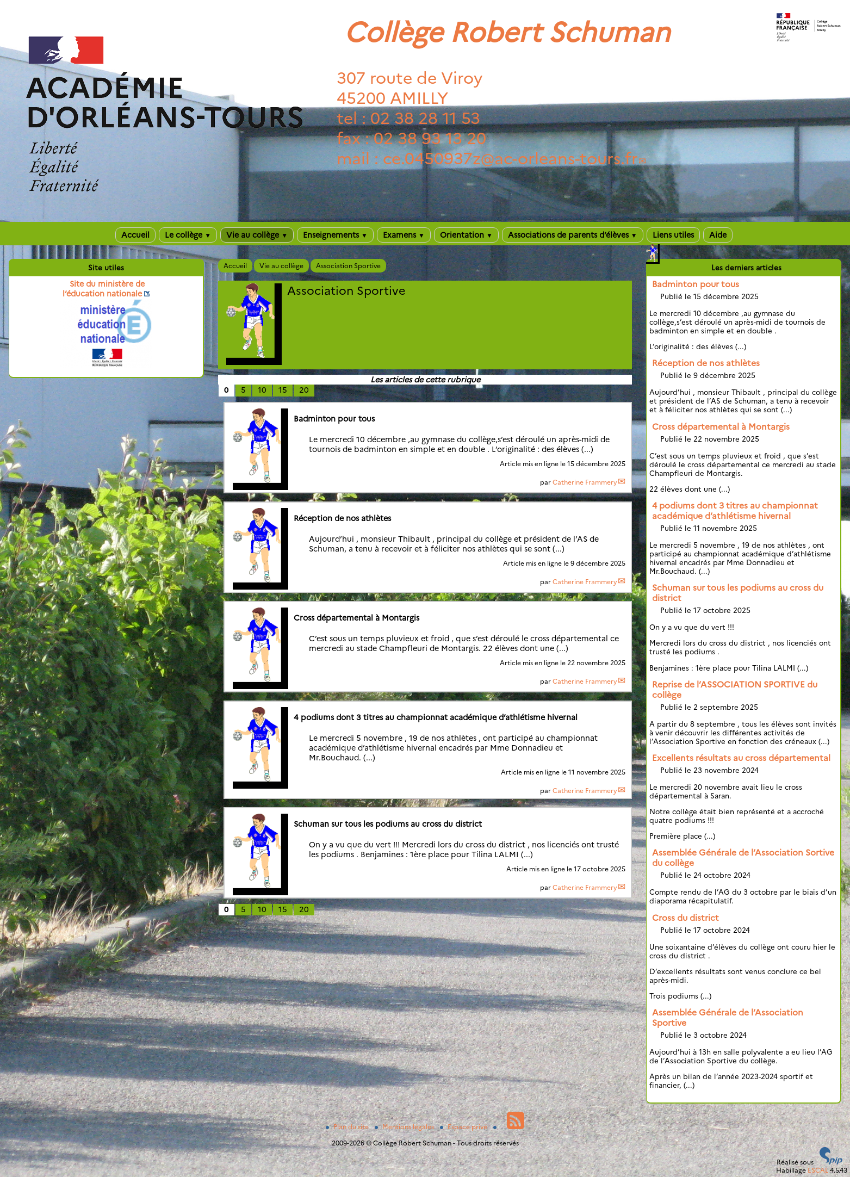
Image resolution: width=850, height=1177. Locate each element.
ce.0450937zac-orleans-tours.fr (510, 158)
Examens (404, 235)
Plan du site (348, 1127)
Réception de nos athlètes (706, 363)
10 (262, 390)
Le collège (188, 235)
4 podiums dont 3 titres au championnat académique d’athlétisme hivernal (735, 510)
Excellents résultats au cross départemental (741, 758)
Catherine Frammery (585, 482)
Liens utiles (673, 235)
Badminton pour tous (695, 284)
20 (304, 390)
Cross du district (685, 918)
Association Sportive (348, 266)
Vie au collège (257, 235)
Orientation (466, 235)
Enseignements (335, 235)
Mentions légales (405, 1127)
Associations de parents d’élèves (572, 235)
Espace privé (464, 1127)
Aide (718, 235)
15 (282, 390)
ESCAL (818, 1170)
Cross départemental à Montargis (721, 427)
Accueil (135, 235)
